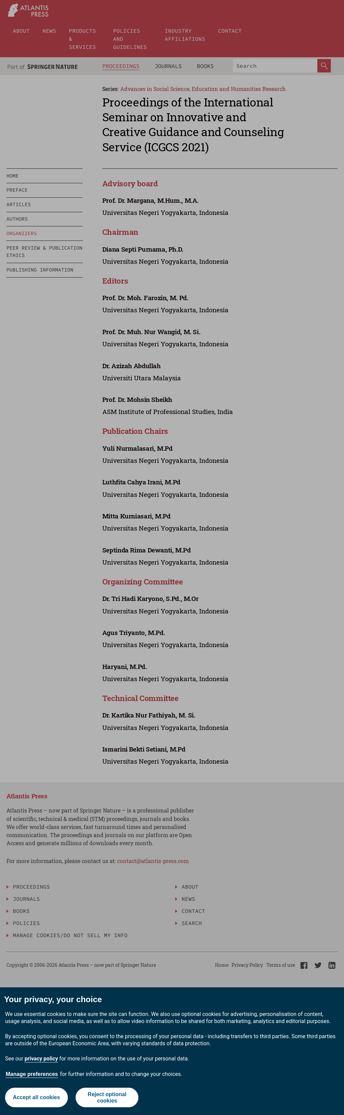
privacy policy (41, 1058)
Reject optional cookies (107, 1097)
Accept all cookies (36, 1097)
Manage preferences (32, 1074)
